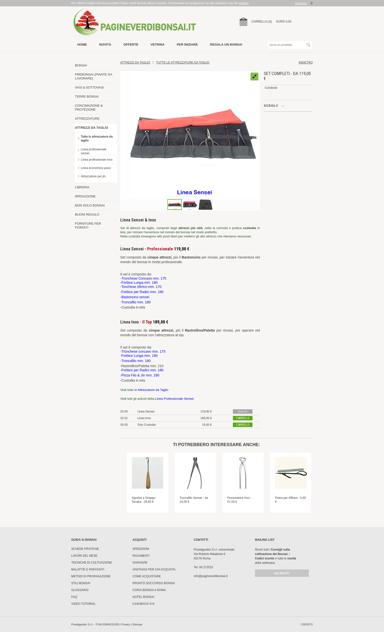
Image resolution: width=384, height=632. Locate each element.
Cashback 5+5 (143, 604)
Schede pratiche (85, 549)
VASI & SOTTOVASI (89, 87)
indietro (306, 62)
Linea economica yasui (96, 168)
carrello (243, 418)
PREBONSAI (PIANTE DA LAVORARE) (93, 76)
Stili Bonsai (80, 583)
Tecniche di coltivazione (91, 562)
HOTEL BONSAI (143, 597)
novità (105, 44)
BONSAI (81, 65)
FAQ (74, 597)
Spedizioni (140, 549)
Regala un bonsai (226, 44)
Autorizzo (301, 3)
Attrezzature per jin (93, 176)
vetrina (158, 44)
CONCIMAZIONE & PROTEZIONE (89, 107)
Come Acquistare (146, 576)
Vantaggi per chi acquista (153, 569)
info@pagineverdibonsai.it (211, 576)
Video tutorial (83, 604)
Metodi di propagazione (90, 576)
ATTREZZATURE (87, 118)
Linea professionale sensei (93, 151)
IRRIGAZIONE (85, 196)
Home (82, 44)
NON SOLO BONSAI (90, 205)
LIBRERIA (82, 187)
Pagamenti (141, 555)
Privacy (125, 624)
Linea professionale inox (96, 159)
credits (307, 624)
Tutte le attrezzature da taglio (97, 138)
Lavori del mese (84, 555)
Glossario (80, 590)
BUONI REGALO (87, 214)
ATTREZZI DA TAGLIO (91, 127)
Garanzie (139, 562)
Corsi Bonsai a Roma (149, 590)
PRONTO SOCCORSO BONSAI (153, 583)
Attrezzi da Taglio (135, 62)
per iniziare (187, 44)
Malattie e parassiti (87, 569)
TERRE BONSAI (87, 96)
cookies (244, 3)
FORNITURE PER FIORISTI (88, 225)
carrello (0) (262, 21)
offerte (130, 44)
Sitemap (137, 624)
